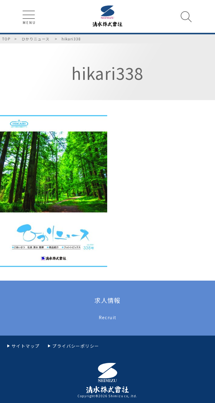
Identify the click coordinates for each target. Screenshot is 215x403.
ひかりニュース (36, 38)
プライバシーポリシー (75, 346)
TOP (6, 38)
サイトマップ (25, 346)
